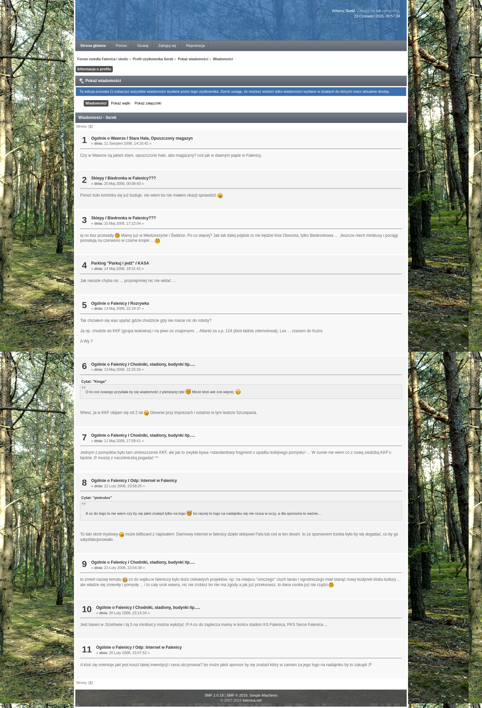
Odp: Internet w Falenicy (153, 480)
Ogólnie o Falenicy (109, 303)
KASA (143, 263)
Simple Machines (263, 695)
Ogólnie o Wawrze (108, 138)
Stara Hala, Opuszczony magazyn (161, 138)
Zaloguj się (366, 11)
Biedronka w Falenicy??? (131, 178)
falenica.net (252, 700)
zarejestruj (390, 11)
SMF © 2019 (237, 695)
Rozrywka (139, 303)
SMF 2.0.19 (214, 695)
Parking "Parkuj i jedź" (113, 263)
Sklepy (97, 178)
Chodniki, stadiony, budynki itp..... (162, 364)
